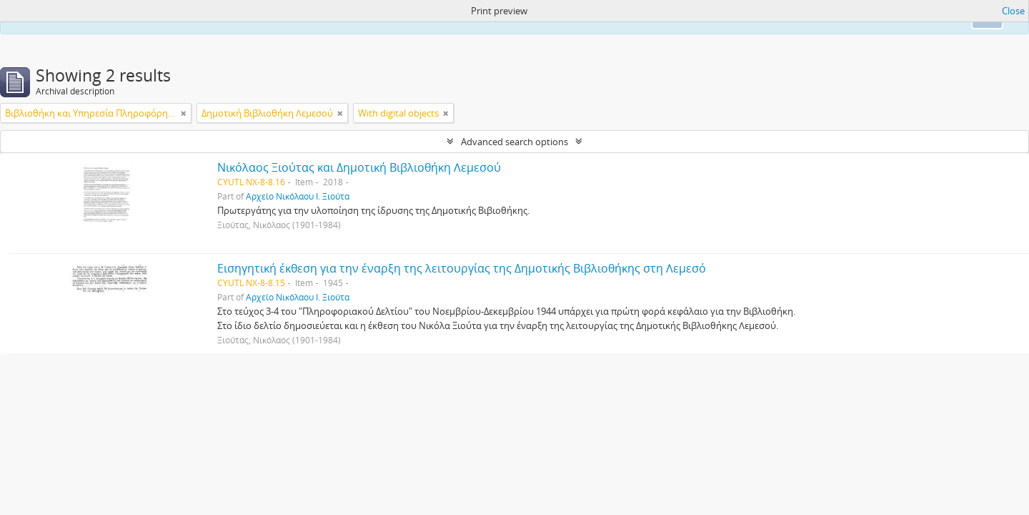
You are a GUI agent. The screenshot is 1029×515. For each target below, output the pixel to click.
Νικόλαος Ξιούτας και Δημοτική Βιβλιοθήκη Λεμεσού (359, 167)
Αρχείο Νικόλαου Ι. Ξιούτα (297, 196)
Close (1013, 10)
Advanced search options (514, 141)
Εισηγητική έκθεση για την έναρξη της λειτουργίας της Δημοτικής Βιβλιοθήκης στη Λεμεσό (461, 268)
